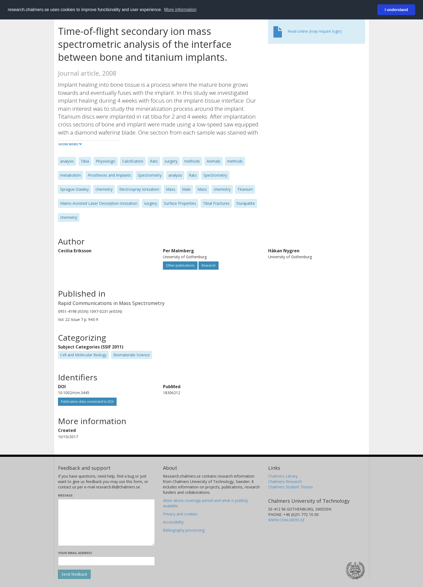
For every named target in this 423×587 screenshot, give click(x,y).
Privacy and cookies (180, 513)
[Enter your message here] (106, 522)
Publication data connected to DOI (87, 401)
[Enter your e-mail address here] (106, 561)
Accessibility (173, 522)
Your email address (75, 553)
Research (209, 265)
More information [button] (180, 9)
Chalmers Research (285, 481)
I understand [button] (396, 10)
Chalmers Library (283, 476)
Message (65, 495)
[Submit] (74, 574)
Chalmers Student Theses (290, 486)
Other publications (180, 265)
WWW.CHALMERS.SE (286, 519)
